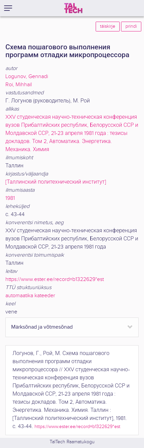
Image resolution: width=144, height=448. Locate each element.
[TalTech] (73, 8)
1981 (10, 198)
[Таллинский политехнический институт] (55, 182)
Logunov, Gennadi (26, 76)
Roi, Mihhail (18, 84)
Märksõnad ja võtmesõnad (42, 327)
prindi (131, 26)
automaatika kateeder (30, 295)
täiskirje (107, 26)
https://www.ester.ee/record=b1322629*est (54, 279)
